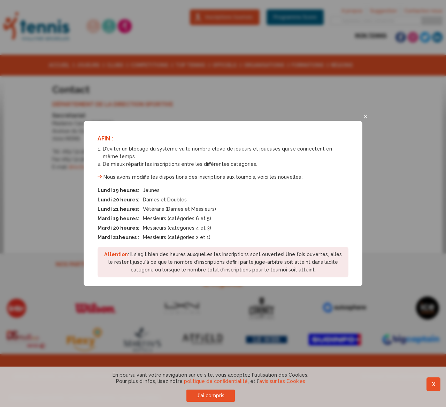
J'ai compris (210, 395)
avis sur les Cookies (282, 381)
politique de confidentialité (216, 381)
